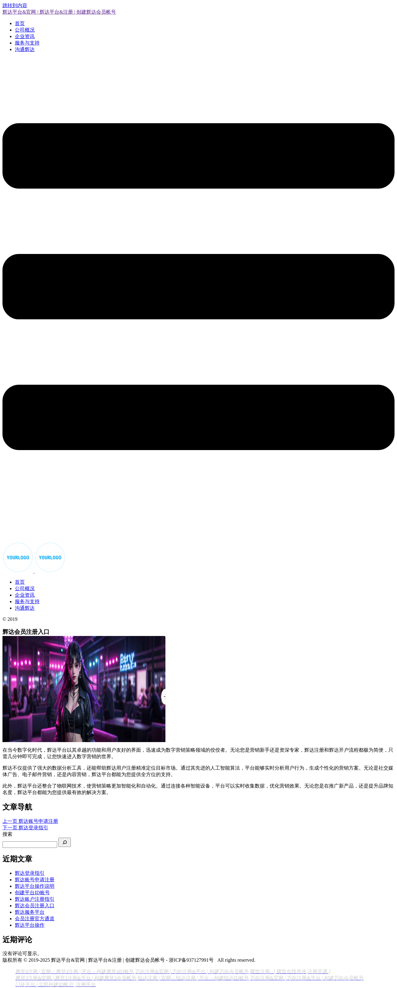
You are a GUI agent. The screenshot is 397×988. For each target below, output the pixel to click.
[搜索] (64, 842)
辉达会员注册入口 (34, 905)
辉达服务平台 (30, 912)
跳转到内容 (14, 5)
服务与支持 (27, 42)
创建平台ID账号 (32, 892)
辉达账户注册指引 (34, 899)
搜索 (7, 834)
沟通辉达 (25, 49)
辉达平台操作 (30, 925)
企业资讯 (25, 36)
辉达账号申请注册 (34, 879)
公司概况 (25, 29)
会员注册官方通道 (34, 918)
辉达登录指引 (30, 873)
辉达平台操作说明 (34, 886)
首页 (20, 23)
